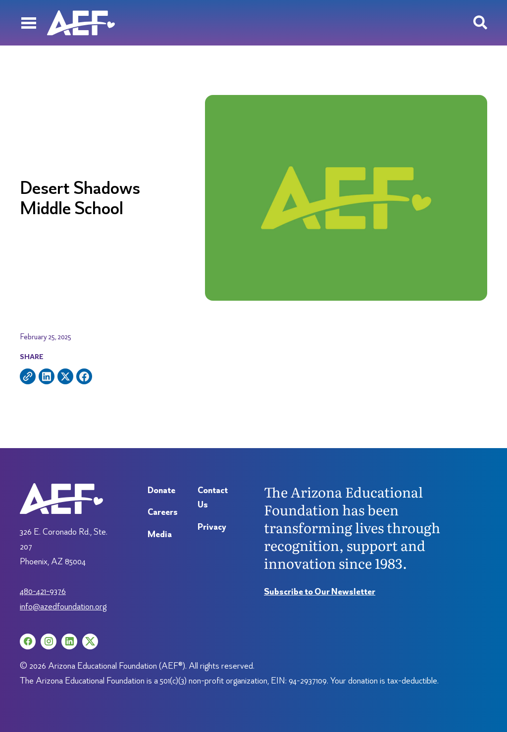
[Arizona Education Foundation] (81, 23)
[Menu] (28, 22)
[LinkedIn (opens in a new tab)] (69, 641)
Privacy (212, 526)
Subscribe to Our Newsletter (319, 591)
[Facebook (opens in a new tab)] (28, 641)
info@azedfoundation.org (63, 606)
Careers (163, 511)
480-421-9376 (43, 591)
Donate (161, 490)
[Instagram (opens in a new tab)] (48, 641)
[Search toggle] (480, 22)
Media (160, 534)
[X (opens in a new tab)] (90, 641)
